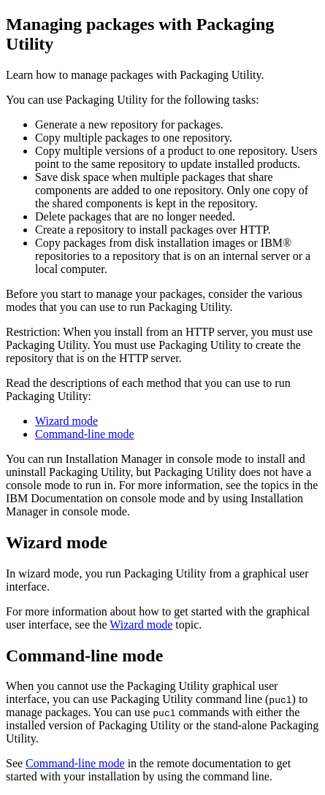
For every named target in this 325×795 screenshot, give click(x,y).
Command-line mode (84, 434)
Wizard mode (66, 421)
